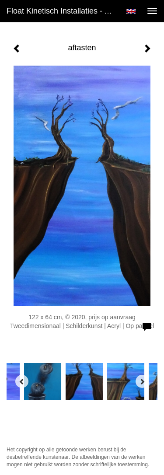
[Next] (142, 381)
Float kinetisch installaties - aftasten (63, 11)
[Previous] (21, 381)
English (131, 11)
